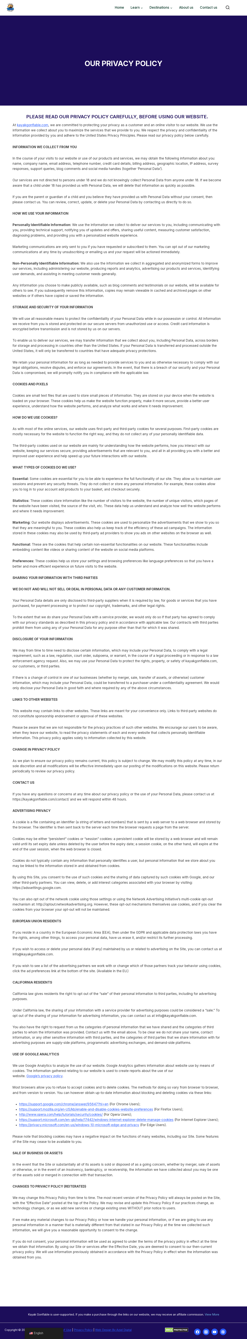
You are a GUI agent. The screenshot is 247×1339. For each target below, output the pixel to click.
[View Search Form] (227, 8)
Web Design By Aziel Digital (113, 1330)
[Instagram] (206, 1332)
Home (119, 7)
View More (212, 1314)
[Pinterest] (223, 1332)
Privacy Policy (83, 1330)
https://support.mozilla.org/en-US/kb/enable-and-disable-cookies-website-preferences (82, 1104)
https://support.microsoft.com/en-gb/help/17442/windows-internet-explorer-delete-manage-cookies (92, 1114)
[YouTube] (214, 1332)
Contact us (208, 7)
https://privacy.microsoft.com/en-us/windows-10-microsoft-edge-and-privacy (75, 1120)
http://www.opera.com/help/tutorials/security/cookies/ (57, 1109)
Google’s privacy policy (202, 1071)
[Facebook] (197, 1332)
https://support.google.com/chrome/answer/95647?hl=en (60, 1099)
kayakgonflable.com (28, 125)
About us (186, 7)
